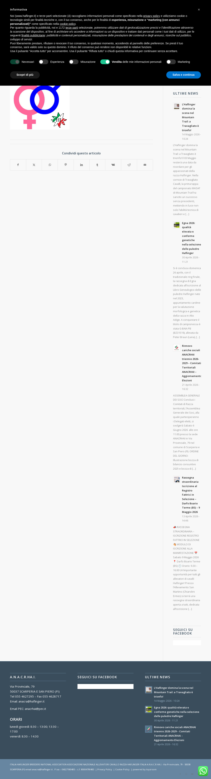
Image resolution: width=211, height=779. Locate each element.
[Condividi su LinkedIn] (81, 164)
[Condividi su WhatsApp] (50, 164)
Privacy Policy (104, 769)
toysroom (151, 769)
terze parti (72, 27)
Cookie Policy (122, 769)
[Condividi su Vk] (113, 164)
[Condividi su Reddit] (129, 164)
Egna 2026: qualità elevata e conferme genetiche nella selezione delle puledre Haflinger (176, 712)
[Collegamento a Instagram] (186, 774)
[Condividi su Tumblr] (97, 164)
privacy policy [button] (151, 15)
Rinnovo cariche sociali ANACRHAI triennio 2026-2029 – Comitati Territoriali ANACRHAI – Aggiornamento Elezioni (192, 363)
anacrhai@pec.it (35, 709)
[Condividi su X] (34, 164)
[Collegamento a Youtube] (192, 774)
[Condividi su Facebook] (18, 164)
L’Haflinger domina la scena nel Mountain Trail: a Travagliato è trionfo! (190, 117)
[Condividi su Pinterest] (66, 164)
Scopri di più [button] (24, 74)
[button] (199, 9)
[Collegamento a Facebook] (180, 774)
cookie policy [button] (67, 23)
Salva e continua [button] (184, 74)
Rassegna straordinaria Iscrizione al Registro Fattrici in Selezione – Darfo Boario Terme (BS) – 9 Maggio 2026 (191, 495)
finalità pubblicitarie (33, 35)
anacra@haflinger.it (31, 701)
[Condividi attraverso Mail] (145, 164)
